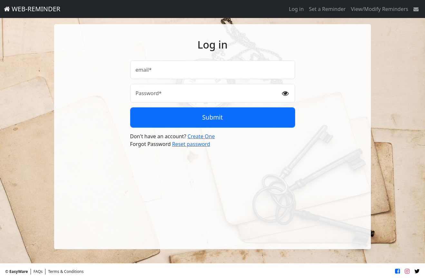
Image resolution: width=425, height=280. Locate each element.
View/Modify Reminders (379, 9)
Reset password (191, 144)
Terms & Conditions (65, 271)
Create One (201, 136)
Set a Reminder (327, 9)
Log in (296, 9)
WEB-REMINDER (32, 9)
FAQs (38, 271)
